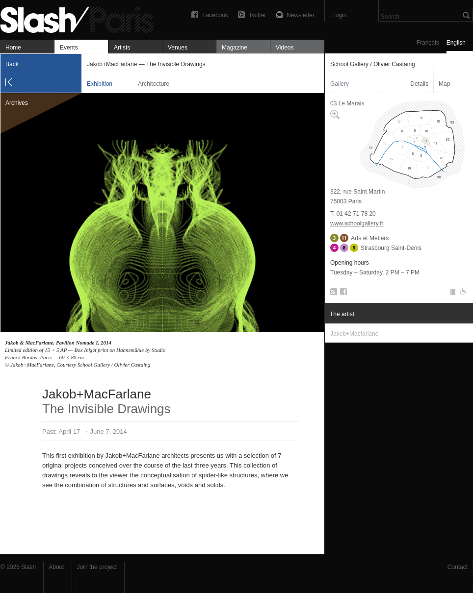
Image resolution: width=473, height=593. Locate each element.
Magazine (234, 47)
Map (444, 83)
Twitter (257, 15)
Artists (122, 47)
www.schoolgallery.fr (356, 223)
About (56, 567)
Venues (177, 47)
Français (428, 42)
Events (69, 47)
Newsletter (301, 15)
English (456, 42)
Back (12, 64)
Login (339, 15)
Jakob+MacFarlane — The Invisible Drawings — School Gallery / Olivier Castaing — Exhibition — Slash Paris (81, 18)
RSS (332, 293)
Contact (457, 567)
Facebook (215, 15)
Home (13, 47)
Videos (284, 47)
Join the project (97, 567)
